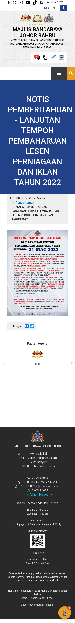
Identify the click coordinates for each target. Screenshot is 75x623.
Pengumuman (25, 202)
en (53, 8)
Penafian (49, 604)
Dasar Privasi (46, 598)
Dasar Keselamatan (32, 604)
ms (46, 8)
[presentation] (3, 363)
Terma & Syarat (28, 598)
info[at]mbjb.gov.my (40, 494)
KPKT (37, 357)
